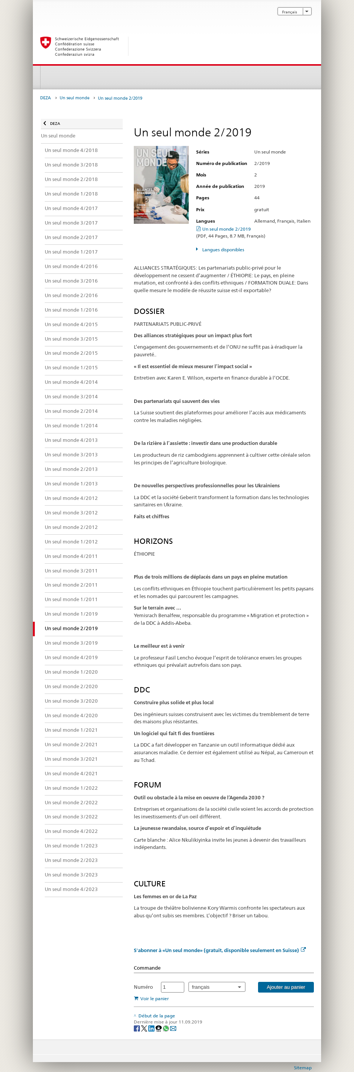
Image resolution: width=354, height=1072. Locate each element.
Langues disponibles (222, 249)
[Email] (173, 1028)
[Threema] (159, 1028)
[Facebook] (137, 1028)
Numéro (143, 987)
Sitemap (303, 1067)
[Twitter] (144, 1028)
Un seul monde (74, 97)
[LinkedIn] (152, 1028)
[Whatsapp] (166, 1028)
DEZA (45, 97)
